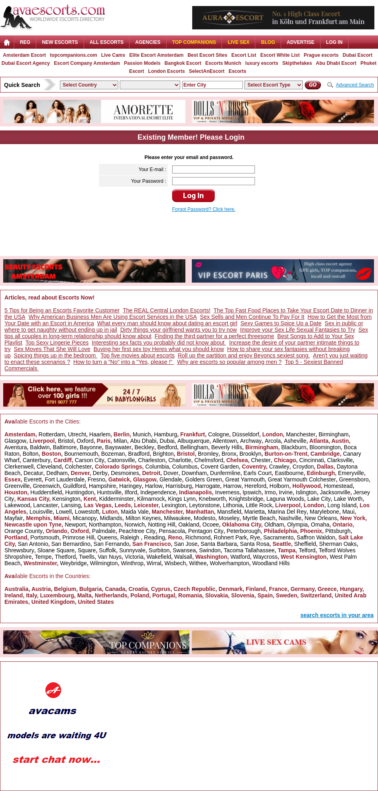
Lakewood (17, 505)
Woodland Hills (271, 563)
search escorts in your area (337, 615)
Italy (31, 595)
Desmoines (125, 473)
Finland (256, 589)
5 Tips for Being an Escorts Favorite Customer (61, 310)
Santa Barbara (219, 544)
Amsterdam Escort (24, 55)
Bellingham (194, 447)
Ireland (13, 595)
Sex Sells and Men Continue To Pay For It (252, 317)
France (278, 589)
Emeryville (351, 473)
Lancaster (45, 505)
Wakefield (159, 556)
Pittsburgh (338, 531)
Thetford (65, 556)
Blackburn (293, 447)
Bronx (229, 453)
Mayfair (13, 518)
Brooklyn (250, 453)
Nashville (290, 518)
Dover (170, 473)
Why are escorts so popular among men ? (229, 362)
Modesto (205, 518)
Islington (306, 492)
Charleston (151, 460)
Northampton (105, 524)
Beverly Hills (226, 447)
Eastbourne (289, 473)
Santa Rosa (254, 544)
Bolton (31, 453)
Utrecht (77, 434)
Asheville (295, 441)
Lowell (64, 511)
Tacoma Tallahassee (249, 550)
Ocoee (210, 524)
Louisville (41, 511)
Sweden (286, 595)
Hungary (351, 589)
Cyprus (160, 589)
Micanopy (85, 518)
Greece (327, 589)
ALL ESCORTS (106, 42)
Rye (255, 537)
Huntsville (109, 492)
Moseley (228, 518)
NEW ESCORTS (60, 42)
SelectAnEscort (207, 71)
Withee (198, 563)
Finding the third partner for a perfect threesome (214, 336)
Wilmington (104, 563)
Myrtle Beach (258, 518)
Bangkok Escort (182, 63)
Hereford (255, 486)
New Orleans (320, 518)
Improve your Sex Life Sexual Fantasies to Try (297, 329)
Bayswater (118, 447)
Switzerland (316, 595)
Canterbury (36, 460)
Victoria (134, 556)
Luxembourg (57, 595)
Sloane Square (56, 550)
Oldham (274, 524)
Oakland (188, 524)
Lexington (174, 505)
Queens (107, 537)
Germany (302, 589)
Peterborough (244, 531)
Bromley (208, 453)
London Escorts (166, 71)
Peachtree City (137, 531)
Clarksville (340, 460)
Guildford (74, 486)
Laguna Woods (285, 499)
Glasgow (15, 441)
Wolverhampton (229, 563)
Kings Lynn (182, 499)
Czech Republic (194, 589)
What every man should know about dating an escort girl (167, 323)
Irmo (270, 492)
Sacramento (278, 537)
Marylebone (324, 511)
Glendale (170, 479)
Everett (32, 479)
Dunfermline (225, 473)
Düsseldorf (245, 434)
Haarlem (100, 434)
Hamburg (165, 434)
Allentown (225, 441)
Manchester (300, 434)
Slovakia (216, 595)
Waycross (265, 556)
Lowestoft (87, 511)
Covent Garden (220, 466)
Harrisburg (179, 486)
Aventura (15, 447)
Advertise (300, 42)
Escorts (237, 71)
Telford (307, 550)
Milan (120, 441)
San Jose (185, 544)
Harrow (232, 486)
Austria (41, 589)
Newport (75, 524)
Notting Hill (161, 524)
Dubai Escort (357, 55)
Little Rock (259, 505)
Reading (154, 537)
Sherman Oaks (337, 544)
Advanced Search (355, 85)
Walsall (183, 556)
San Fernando (111, 544)
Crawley (279, 466)
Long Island (341, 505)
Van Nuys (110, 556)
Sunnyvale (132, 550)
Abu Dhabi (143, 441)
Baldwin (40, 447)
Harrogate (207, 486)
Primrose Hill (78, 537)
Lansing (71, 505)
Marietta (254, 511)
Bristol (66, 441)
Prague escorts (321, 55)
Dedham (57, 473)
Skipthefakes (297, 63)
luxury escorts (261, 63)
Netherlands (111, 595)
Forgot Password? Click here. (203, 209)
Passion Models (142, 63)
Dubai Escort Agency (26, 63)
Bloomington (325, 447)
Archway (251, 441)
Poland (139, 595)
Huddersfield (46, 492)
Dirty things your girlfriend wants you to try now (178, 329)
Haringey (130, 486)
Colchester (78, 466)
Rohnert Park (230, 537)
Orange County (23, 531)
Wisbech (175, 563)
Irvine (285, 492)
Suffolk (107, 550)
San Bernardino (70, 544)
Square (87, 550)
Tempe (43, 556)
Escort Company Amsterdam (87, 63)
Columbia (157, 466)
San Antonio (33, 544)
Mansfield (229, 511)
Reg (25, 42)
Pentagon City (206, 531)
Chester (261, 460)
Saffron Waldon (316, 537)
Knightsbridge (246, 499)
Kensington (66, 499)
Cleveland (49, 466)
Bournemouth (81, 453)
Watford (240, 556)
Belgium (65, 589)
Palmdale (103, 531)
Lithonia (232, 505)
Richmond (198, 537)
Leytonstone (204, 505)
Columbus (184, 466)
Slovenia (243, 595)
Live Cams (113, 55)
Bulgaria (90, 589)
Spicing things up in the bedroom (55, 355)
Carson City (89, 460)
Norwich (135, 524)
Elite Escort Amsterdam (156, 55)
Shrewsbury (19, 550)
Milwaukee (177, 518)
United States (96, 602)
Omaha (320, 524)
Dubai (167, 441)
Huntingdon (79, 492)
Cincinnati (311, 460)
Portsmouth (45, 537)
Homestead (338, 486)
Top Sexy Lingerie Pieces (56, 342)
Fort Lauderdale (64, 479)
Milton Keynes (143, 518)
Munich (142, 434)
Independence (158, 492)
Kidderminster (116, 499)
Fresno (96, 479)
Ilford (131, 492)
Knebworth (212, 499)
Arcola (273, 441)
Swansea (184, 550)
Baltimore (64, 447)
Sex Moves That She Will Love (52, 349)
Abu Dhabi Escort (336, 63)
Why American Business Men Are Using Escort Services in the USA (113, 317)
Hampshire (102, 486)
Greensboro (354, 479)
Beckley (144, 447)
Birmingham (333, 434)
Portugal (163, 595)
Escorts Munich (223, 63)
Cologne (218, 434)
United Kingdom (53, 602)
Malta (84, 595)
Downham (194, 473)
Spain (265, 595)
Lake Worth (348, 499)
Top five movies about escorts (138, 355)
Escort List (243, 55)
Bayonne (91, 447)
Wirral (154, 563)
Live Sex (238, 42)
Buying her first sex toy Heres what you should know (159, 349)
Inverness (227, 492)
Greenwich (46, 486)
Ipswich (251, 492)
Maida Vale (134, 511)
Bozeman (113, 453)
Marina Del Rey (287, 511)
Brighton (163, 453)
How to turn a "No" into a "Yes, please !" (123, 362)
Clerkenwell (18, 466)
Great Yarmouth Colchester (302, 479)
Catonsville (121, 460)
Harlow (153, 486)
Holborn (279, 486)
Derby (99, 473)
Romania (190, 595)
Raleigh (130, 537)
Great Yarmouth (245, 479)
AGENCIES (147, 42)
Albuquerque (193, 441)
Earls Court (258, 473)
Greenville (17, 486)
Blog (268, 42)
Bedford (167, 447)
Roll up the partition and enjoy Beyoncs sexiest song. (244, 355)
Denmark (230, 589)
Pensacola (172, 531)
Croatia (138, 589)
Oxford (85, 441)
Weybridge (73, 563)
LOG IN (334, 42)
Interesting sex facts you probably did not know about (159, 342)
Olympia (297, 524)
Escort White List (280, 55)
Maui (348, 511)
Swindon (210, 550)
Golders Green (203, 479)
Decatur (33, 473)
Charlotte (179, 460)
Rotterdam (52, 434)
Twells (86, 556)
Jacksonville (335, 492)
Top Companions (194, 42)
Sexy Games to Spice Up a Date (281, 323)
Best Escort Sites (207, 55)
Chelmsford (208, 460)
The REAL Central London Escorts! (166, 310)
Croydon (303, 466)
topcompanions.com (73, 55)
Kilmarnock (151, 499)
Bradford (139, 453)
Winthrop (132, 563)
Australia (16, 589)
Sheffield (305, 544)
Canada (115, 589)
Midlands (111, 518)
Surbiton (159, 550)
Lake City (319, 499)
